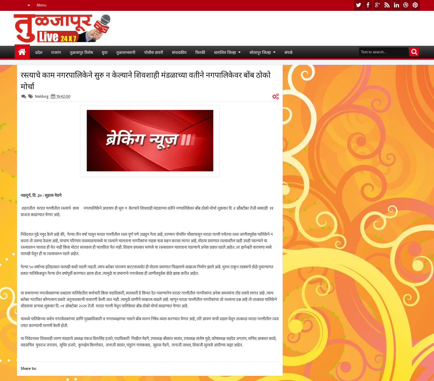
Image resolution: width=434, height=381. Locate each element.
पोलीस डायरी (153, 52)
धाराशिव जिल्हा (225, 52)
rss (386, 5)
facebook (367, 5)
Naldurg (41, 96)
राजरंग (56, 52)
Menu (41, 5)
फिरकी (200, 52)
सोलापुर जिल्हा (260, 52)
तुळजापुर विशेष (81, 52)
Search (414, 51)
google (377, 5)
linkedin (396, 5)
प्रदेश (38, 52)
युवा (104, 52)
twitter (358, 5)
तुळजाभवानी (125, 52)
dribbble (405, 5)
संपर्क (288, 52)
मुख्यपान (22, 52)
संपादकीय (179, 52)
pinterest (415, 5)
